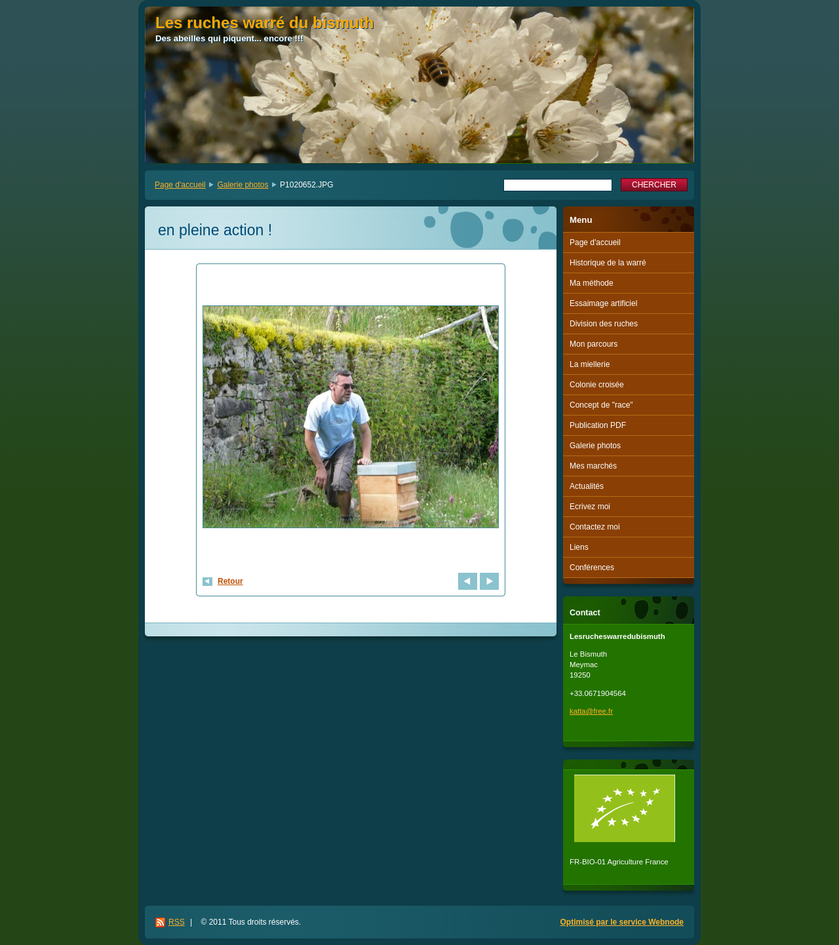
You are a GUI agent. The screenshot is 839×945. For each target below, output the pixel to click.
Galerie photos (242, 184)
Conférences (592, 567)
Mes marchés (593, 466)
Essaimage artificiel (603, 303)
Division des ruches (604, 323)
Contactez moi (595, 526)
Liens (579, 547)
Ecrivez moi (590, 506)
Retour (230, 581)
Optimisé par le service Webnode (622, 922)
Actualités (587, 486)
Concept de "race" (601, 405)
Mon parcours (593, 344)
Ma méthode (592, 283)
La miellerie (590, 364)
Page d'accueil (180, 184)
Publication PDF (598, 425)
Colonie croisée (597, 384)
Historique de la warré (608, 262)
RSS (176, 922)
